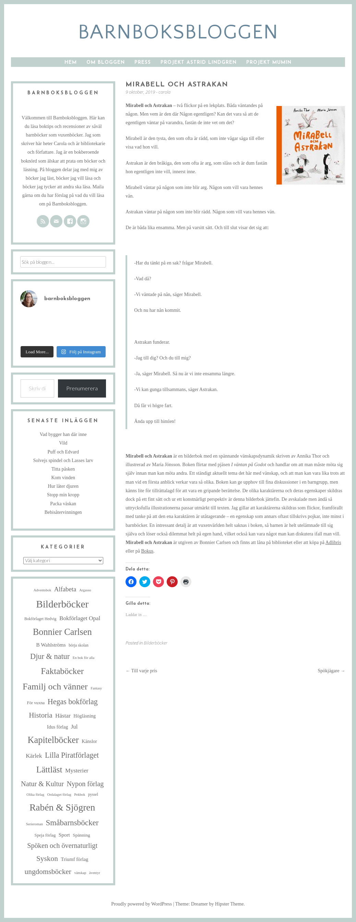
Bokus (147, 551)
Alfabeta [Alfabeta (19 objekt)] (65, 589)
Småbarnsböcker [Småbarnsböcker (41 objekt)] (72, 822)
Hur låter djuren (63, 486)
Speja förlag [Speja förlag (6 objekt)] (45, 835)
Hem (70, 62)
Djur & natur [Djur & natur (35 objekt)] (50, 656)
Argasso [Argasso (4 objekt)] (85, 590)
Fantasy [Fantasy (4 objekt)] (96, 688)
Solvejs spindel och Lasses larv (63, 460)
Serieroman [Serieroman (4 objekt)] (34, 824)
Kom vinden (63, 477)
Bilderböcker (155, 643)
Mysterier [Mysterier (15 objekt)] (76, 770)
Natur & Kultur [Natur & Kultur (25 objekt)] (42, 784)
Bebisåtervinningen (63, 512)
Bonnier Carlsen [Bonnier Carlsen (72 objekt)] (62, 632)
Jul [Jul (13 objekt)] (74, 726)
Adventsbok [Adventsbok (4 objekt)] (42, 590)
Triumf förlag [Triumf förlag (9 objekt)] (74, 859)
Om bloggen (105, 62)
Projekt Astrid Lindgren (199, 62)
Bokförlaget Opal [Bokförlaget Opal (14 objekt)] (79, 618)
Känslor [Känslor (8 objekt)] (89, 741)
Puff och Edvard (63, 451)
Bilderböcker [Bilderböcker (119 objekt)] (62, 604)
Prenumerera (82, 388)
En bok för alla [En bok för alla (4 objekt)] (84, 658)
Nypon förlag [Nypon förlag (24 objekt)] (85, 784)
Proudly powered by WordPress (141, 904)
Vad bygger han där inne (63, 434)
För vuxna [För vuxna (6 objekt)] (36, 702)
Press (142, 62)
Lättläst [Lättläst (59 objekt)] (49, 769)
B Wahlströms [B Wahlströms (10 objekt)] (51, 645)
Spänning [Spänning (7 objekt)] (81, 835)
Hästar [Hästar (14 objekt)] (63, 715)
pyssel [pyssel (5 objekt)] (93, 794)
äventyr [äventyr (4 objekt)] (94, 873)
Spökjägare (331, 670)
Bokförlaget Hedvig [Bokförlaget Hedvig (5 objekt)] (40, 619)
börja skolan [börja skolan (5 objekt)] (78, 645)
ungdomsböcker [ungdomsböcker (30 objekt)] (48, 871)
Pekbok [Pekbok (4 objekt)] (79, 794)
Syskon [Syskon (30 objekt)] (47, 858)
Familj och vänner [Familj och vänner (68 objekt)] (55, 687)
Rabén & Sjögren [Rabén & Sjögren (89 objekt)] (62, 807)
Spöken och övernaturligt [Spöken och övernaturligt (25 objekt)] (62, 845)
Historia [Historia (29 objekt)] (40, 715)
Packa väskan (63, 503)
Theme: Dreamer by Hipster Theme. (210, 904)
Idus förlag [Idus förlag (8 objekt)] (57, 727)
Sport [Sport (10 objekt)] (64, 835)
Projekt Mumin (269, 62)
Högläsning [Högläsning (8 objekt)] (84, 716)
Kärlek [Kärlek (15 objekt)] (34, 755)
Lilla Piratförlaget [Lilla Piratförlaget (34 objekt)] (72, 755)
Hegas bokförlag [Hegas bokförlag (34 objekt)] (73, 701)
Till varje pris (141, 670)
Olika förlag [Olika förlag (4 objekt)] (35, 794)
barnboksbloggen (178, 32)
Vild (63, 443)
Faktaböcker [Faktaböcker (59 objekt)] (62, 671)
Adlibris (333, 542)
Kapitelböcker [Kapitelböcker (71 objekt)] (53, 740)
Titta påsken (63, 469)
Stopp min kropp (63, 494)
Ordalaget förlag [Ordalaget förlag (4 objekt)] (59, 794)
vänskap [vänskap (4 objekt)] (80, 873)
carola (164, 92)
